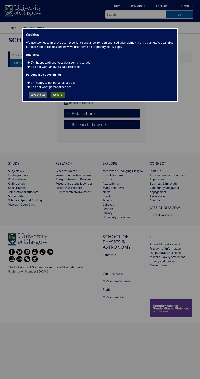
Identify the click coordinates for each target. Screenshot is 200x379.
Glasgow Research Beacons (73, 179)
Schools (108, 200)
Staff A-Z (155, 171)
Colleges (108, 204)
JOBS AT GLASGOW (165, 207)
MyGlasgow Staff (114, 297)
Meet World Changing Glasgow (123, 171)
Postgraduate (17, 179)
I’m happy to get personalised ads (53, 83)
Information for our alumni (167, 175)
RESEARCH (63, 163)
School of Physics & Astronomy (117, 241)
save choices (38, 94)
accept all (58, 94)
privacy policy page (108, 47)
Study (115, 6)
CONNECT (158, 163)
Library (107, 213)
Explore (162, 6)
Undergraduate (18, 175)
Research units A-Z (67, 171)
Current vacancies (161, 215)
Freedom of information (165, 248)
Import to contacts (81, 103)
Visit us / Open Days (21, 204)
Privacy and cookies (162, 261)
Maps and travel (113, 188)
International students (23, 192)
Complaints (157, 200)
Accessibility (111, 183)
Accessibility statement (165, 244)
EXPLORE (110, 163)
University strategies (116, 217)
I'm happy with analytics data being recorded (60, 62)
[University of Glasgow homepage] (23, 10)
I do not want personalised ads (51, 87)
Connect (186, 6)
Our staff (18, 55)
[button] (102, 113)
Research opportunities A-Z (73, 175)
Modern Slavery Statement (167, 257)
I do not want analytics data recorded (55, 67)
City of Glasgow (113, 175)
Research (138, 6)
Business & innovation (164, 183)
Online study (16, 183)
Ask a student (159, 196)
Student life (16, 196)
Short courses (17, 188)
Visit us (108, 179)
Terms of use (158, 265)
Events (107, 196)
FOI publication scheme (165, 253)
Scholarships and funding (25, 200)
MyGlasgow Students (116, 281)
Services (108, 209)
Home (12, 28)
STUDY (13, 163)
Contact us (110, 255)
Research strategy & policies (74, 183)
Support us (157, 179)
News (106, 192)
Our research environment (72, 192)
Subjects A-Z (16, 171)
